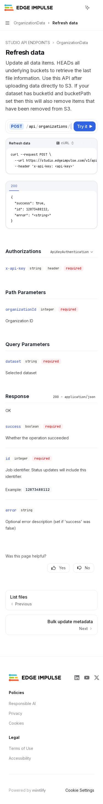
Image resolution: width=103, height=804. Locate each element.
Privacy (15, 706)
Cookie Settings (79, 783)
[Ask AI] (90, 143)
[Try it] (85, 126)
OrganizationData (72, 42)
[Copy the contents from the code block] (81, 143)
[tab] (14, 186)
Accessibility (20, 751)
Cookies (16, 716)
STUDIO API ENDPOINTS (27, 42)
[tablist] (41, 186)
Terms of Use (21, 741)
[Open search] (77, 7)
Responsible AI (22, 697)
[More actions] (96, 7)
